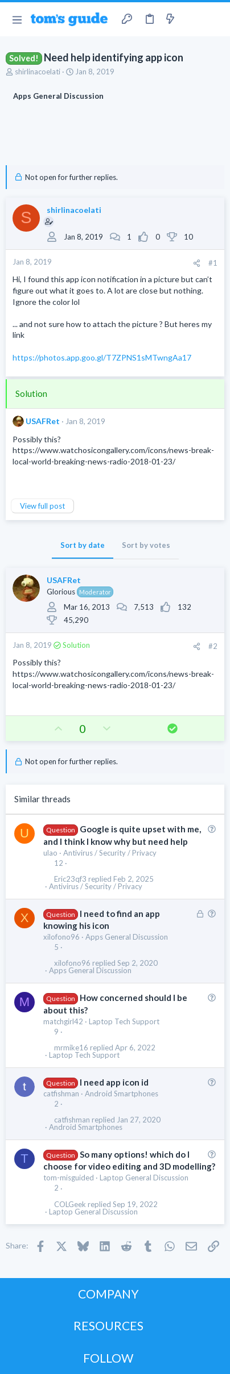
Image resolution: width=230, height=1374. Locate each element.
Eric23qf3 (70, 879)
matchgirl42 (63, 1021)
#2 (212, 646)
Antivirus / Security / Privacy (110, 852)
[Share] (196, 263)
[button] (17, 19)
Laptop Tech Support (124, 1021)
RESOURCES (108, 1325)
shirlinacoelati (37, 71)
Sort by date (82, 545)
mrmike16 (71, 1048)
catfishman (61, 1093)
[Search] (214, 19)
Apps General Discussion (126, 936)
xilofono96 (61, 936)
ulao (50, 852)
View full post (42, 505)
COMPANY (108, 1294)
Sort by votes (146, 545)
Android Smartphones (121, 1093)
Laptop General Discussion (144, 1177)
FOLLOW (108, 1358)
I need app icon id (114, 1082)
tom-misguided (68, 1177)
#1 (212, 262)
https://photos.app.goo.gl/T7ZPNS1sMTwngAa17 (102, 357)
